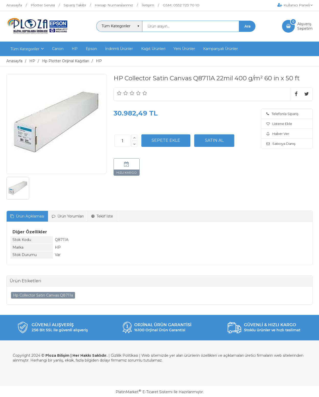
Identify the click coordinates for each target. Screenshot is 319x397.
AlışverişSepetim (305, 26)
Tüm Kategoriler (24, 49)
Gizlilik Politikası (124, 355)
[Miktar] (122, 141)
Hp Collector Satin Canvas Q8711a (43, 295)
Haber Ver (277, 134)
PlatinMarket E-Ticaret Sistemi (144, 392)
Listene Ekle (279, 124)
